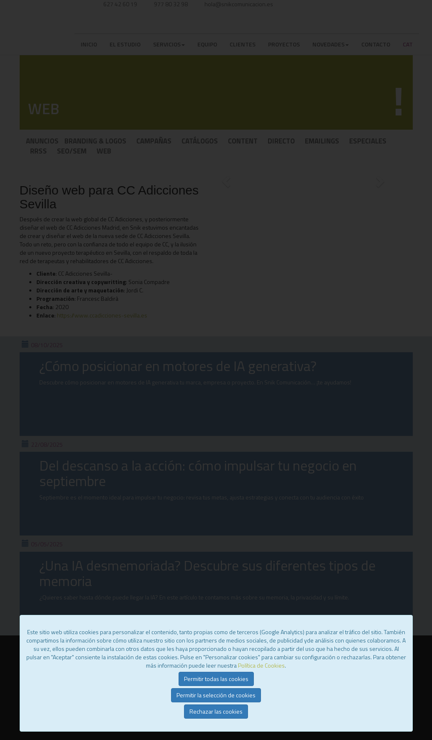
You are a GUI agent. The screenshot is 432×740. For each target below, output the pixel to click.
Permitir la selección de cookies (216, 695)
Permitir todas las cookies (216, 678)
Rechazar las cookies (216, 711)
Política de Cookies (261, 665)
